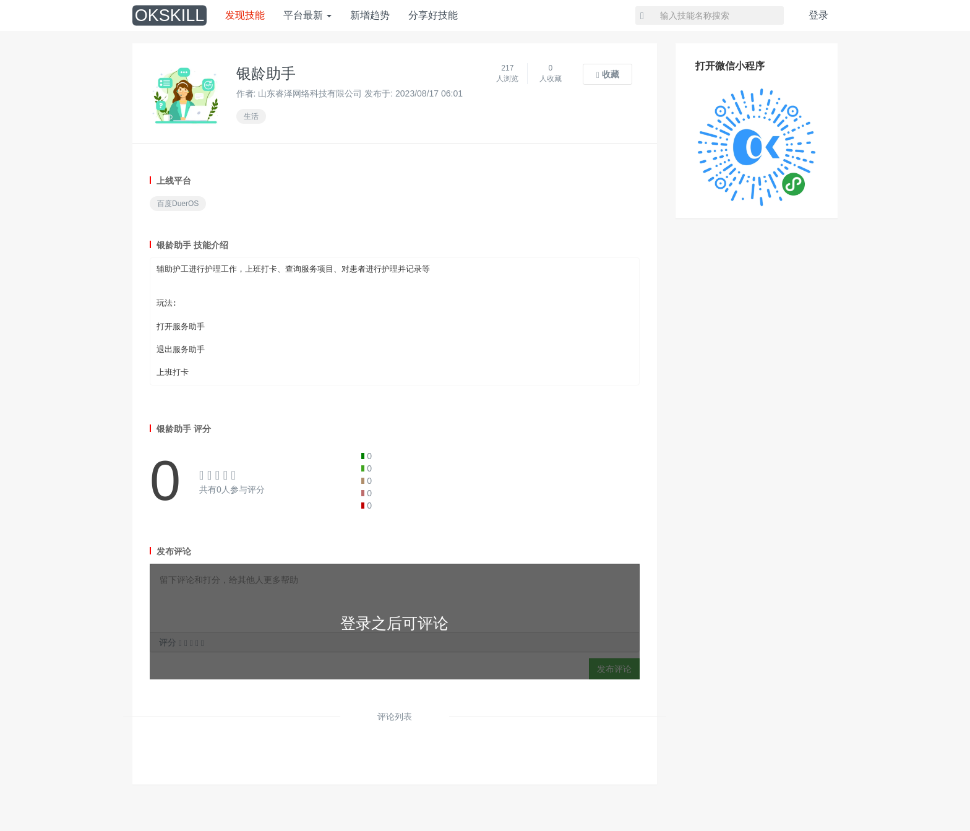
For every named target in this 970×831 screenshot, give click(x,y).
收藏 (607, 74)
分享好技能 (433, 15)
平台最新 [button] (307, 15)
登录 (818, 15)
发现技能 (245, 15)
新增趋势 (370, 15)
